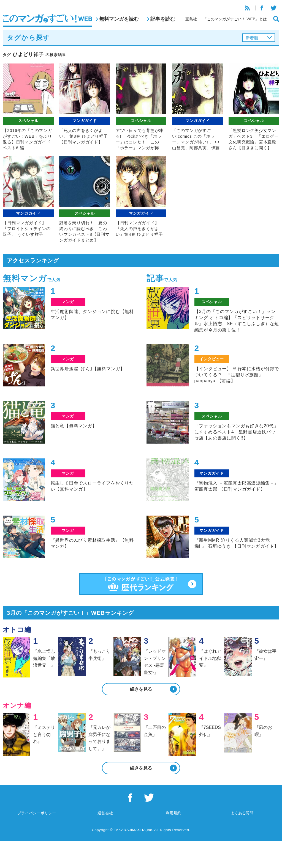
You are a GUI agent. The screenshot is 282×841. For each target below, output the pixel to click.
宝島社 (191, 19)
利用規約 (173, 813)
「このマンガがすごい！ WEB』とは (235, 19)
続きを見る (141, 689)
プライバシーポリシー (36, 813)
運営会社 (105, 813)
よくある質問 (242, 813)
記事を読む (162, 19)
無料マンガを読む (119, 19)
